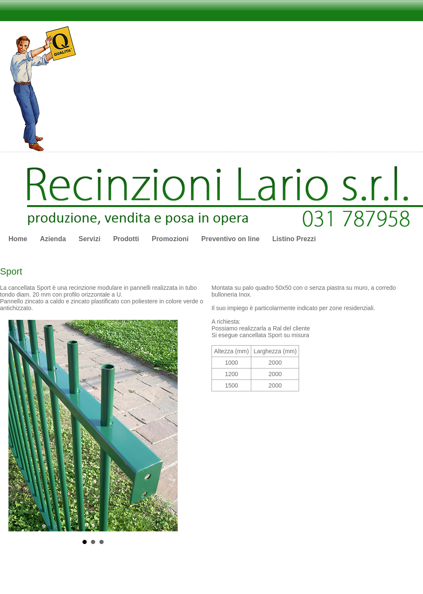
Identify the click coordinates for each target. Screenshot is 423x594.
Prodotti (126, 238)
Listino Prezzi (294, 238)
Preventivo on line (230, 238)
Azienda (53, 238)
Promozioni (170, 238)
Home (17, 238)
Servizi (90, 238)
